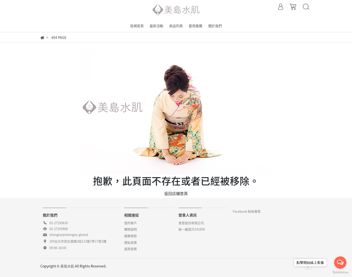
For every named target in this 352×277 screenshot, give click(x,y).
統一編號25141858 (191, 229)
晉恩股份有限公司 (191, 222)
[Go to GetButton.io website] (340, 272)
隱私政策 (130, 242)
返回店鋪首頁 (176, 193)
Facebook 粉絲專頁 (247, 211)
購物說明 (130, 229)
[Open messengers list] (340, 262)
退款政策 (130, 248)
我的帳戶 (130, 222)
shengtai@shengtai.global (68, 234)
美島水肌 (67, 266)
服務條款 (130, 235)
